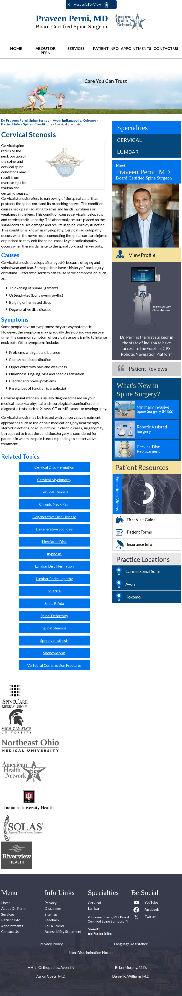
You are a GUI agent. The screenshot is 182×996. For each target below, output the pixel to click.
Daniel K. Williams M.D (131, 976)
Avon (130, 584)
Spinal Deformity (54, 615)
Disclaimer (53, 908)
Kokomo (133, 596)
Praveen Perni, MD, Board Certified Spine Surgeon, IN (108, 919)
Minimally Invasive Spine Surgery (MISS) (155, 409)
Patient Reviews (148, 368)
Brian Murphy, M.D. (131, 967)
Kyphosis (54, 553)
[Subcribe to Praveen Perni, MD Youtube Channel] (146, 903)
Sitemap (51, 914)
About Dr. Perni (46, 50)
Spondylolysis (54, 652)
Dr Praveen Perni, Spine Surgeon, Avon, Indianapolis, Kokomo (48, 120)
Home (16, 48)
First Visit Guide (141, 519)
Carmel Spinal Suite (142, 571)
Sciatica (54, 591)
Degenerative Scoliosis (54, 529)
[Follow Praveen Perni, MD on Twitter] (146, 917)
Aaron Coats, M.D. (51, 976)
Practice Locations (143, 559)
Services (76, 48)
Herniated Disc (54, 541)
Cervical (129, 140)
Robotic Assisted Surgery (152, 429)
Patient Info (106, 48)
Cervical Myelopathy (54, 479)
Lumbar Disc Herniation (54, 566)
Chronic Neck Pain (54, 504)
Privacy (51, 903)
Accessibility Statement (63, 931)
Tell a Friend (54, 926)
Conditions (43, 124)
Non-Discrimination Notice (91, 952)
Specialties (132, 128)
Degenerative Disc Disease (54, 516)
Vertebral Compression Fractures (54, 665)
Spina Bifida (54, 603)
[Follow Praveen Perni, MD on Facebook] (146, 910)
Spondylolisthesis (54, 640)
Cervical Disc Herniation (54, 467)
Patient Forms (139, 532)
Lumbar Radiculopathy (54, 578)
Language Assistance (131, 943)
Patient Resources (141, 467)
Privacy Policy (51, 943)
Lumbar (128, 152)
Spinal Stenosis (54, 628)
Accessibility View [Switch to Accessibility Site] (87, 4)
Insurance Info (139, 544)
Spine (27, 124)
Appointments (136, 48)
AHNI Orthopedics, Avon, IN (51, 967)
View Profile (142, 255)
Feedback (52, 920)
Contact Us (166, 48)
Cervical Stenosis (54, 492)
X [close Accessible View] (69, 4)
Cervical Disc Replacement (148, 449)
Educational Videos (117, 494)
